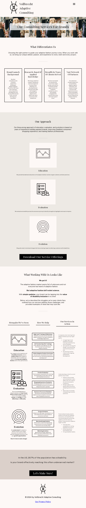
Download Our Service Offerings (43, 257)
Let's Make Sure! (43, 473)
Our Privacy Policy (43, 502)
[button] (74, 4)
